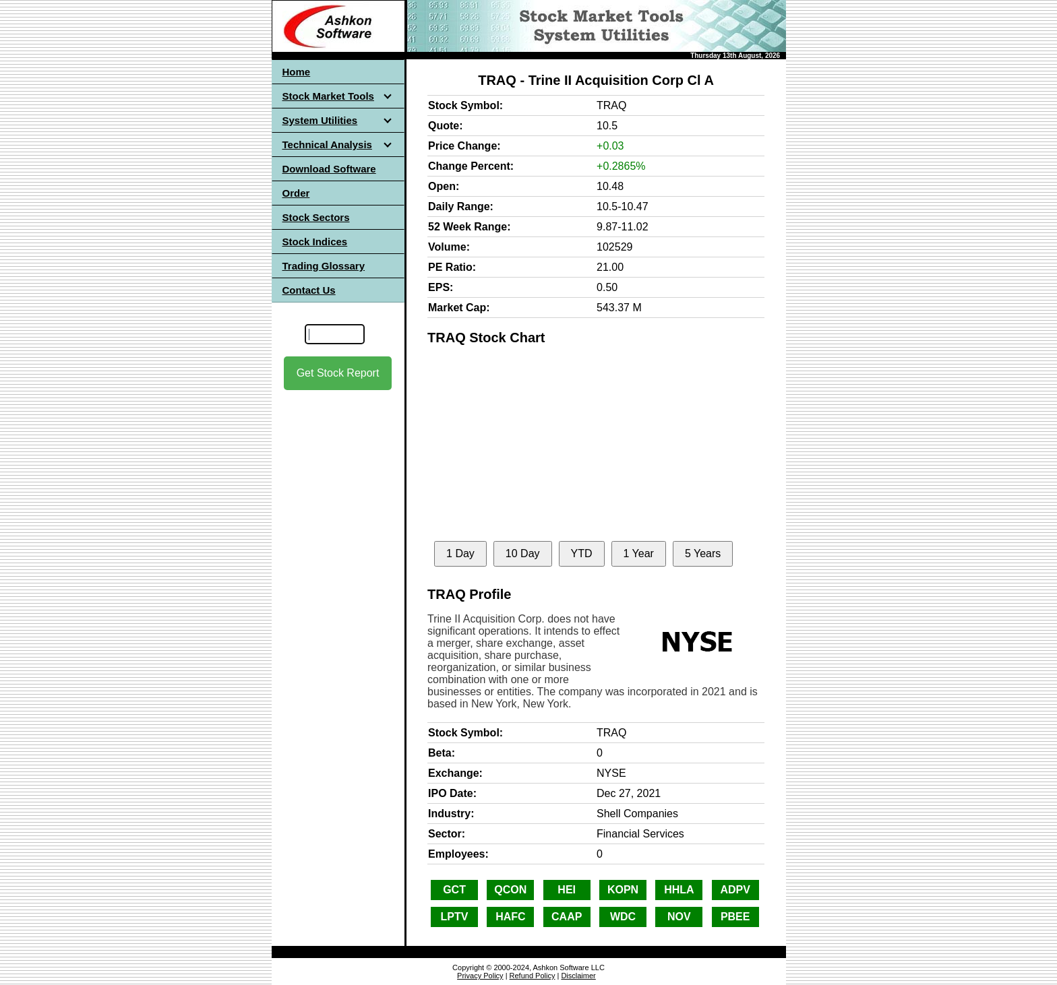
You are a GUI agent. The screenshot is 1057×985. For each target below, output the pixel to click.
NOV (679, 916)
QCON (510, 889)
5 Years (703, 553)
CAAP (566, 916)
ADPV (735, 889)
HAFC (510, 916)
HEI (566, 889)
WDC (623, 916)
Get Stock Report (338, 373)
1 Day (460, 553)
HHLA (679, 889)
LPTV (455, 916)
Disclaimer (578, 976)
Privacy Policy (480, 976)
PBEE (735, 916)
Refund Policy (532, 976)
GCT (454, 889)
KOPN (622, 889)
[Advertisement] (338, 511)
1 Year (639, 553)
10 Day (523, 553)
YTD (582, 553)
